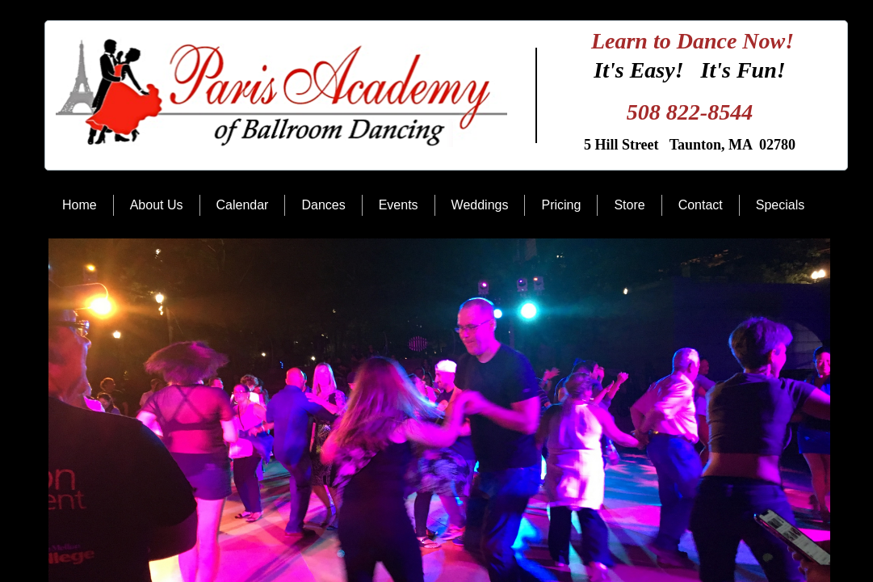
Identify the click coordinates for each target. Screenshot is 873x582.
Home (79, 205)
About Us (156, 205)
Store (629, 205)
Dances (323, 205)
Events (398, 205)
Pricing (561, 205)
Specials (780, 205)
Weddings (480, 205)
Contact (700, 205)
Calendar (242, 205)
